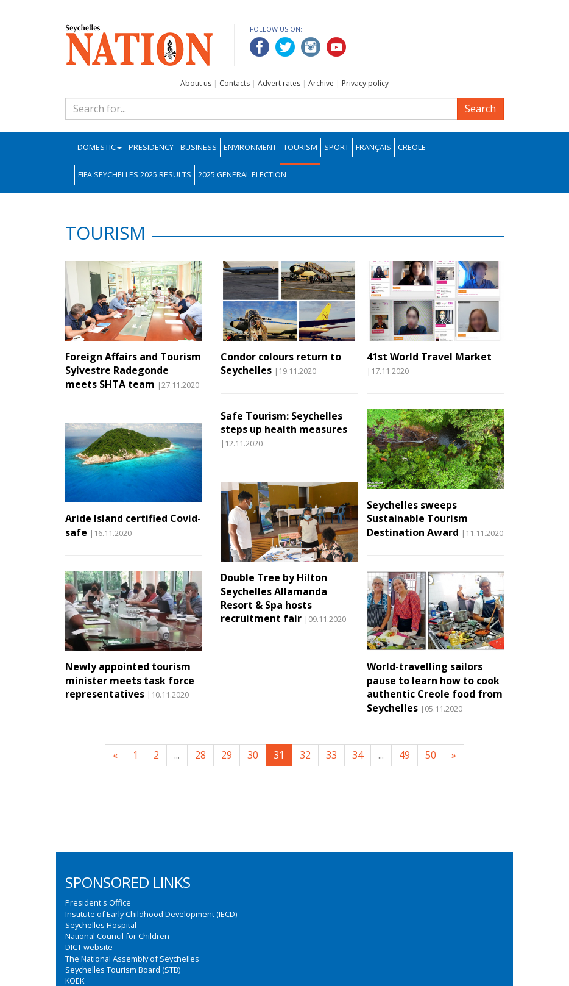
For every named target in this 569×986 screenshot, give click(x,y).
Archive (321, 83)
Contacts (234, 83)
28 (200, 755)
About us (195, 83)
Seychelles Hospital (100, 925)
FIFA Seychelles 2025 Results (134, 175)
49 (404, 755)
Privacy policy (365, 83)
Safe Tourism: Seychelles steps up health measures (284, 422)
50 (430, 755)
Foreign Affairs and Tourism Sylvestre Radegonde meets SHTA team (133, 370)
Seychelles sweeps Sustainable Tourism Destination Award (417, 518)
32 (305, 755)
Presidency (151, 147)
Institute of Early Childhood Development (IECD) (151, 914)
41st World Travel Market (429, 356)
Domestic (99, 147)
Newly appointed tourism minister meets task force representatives (129, 680)
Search (480, 108)
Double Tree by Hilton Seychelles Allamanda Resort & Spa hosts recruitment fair (274, 598)
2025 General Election (242, 175)
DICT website (89, 946)
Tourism (300, 147)
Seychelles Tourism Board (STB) (122, 969)
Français (373, 147)
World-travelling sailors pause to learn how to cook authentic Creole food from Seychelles (435, 687)
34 (357, 755)
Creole (412, 147)
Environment (250, 147)
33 (331, 755)
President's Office (98, 902)
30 (252, 755)
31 (279, 755)
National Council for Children (117, 936)
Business (198, 147)
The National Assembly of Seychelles (132, 958)
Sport (336, 147)
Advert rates (279, 83)
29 (226, 755)
